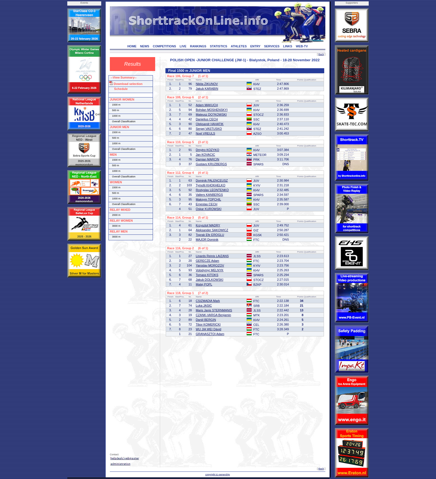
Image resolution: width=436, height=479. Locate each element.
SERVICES (271, 46)
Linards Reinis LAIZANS (212, 256)
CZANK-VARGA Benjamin (213, 315)
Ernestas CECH (206, 204)
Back (321, 54)
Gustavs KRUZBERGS (211, 164)
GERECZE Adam (207, 260)
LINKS (287, 46)
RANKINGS (198, 46)
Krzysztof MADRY (208, 225)
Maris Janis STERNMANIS (214, 310)
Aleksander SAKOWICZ (212, 230)
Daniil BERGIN (206, 319)
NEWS (144, 46)
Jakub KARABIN (207, 88)
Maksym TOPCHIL (208, 199)
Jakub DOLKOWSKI (209, 279)
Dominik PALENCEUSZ (212, 180)
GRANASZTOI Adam (210, 334)
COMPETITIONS (164, 46)
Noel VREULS (205, 133)
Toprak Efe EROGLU (210, 234)
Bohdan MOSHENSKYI (211, 109)
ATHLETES (239, 46)
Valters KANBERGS (209, 194)
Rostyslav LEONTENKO (212, 190)
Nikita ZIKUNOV (207, 83)
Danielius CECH (207, 119)
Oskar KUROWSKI (208, 209)
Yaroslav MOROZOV (210, 265)
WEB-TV (302, 46)
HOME (132, 46)
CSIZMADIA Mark (208, 300)
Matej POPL (204, 284)
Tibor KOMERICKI (208, 324)
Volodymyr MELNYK (210, 270)
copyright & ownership (217, 474)
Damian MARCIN (207, 159)
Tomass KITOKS (207, 275)
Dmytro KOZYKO (207, 149)
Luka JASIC (204, 305)
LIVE (183, 46)
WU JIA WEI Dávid (208, 329)
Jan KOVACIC (205, 154)
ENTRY (255, 46)
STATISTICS (218, 46)
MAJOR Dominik (207, 239)
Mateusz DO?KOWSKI (211, 114)
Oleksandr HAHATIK (210, 124)
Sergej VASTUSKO (209, 128)
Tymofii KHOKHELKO (210, 185)
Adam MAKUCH (207, 105)
